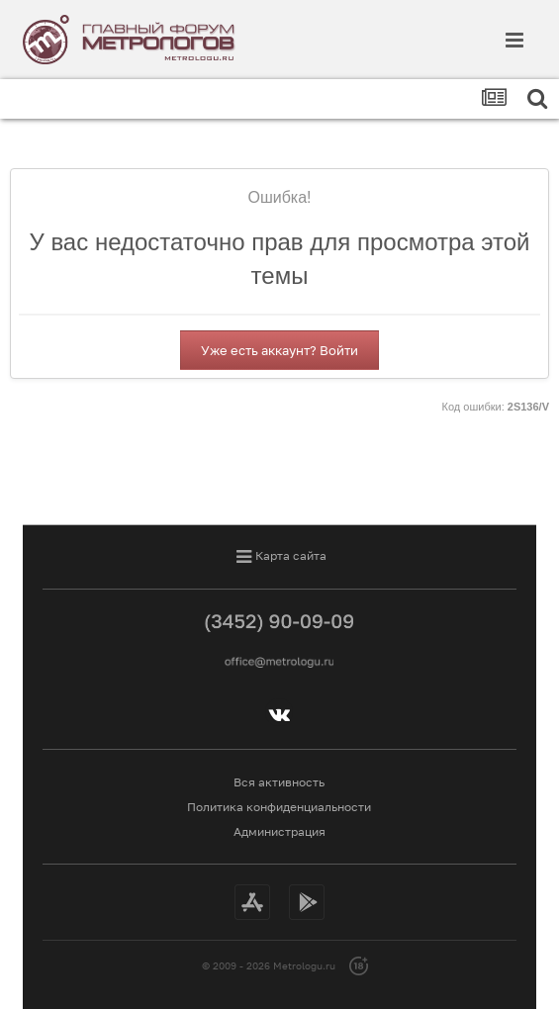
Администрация (279, 831)
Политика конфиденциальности (279, 806)
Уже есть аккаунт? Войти (279, 350)
